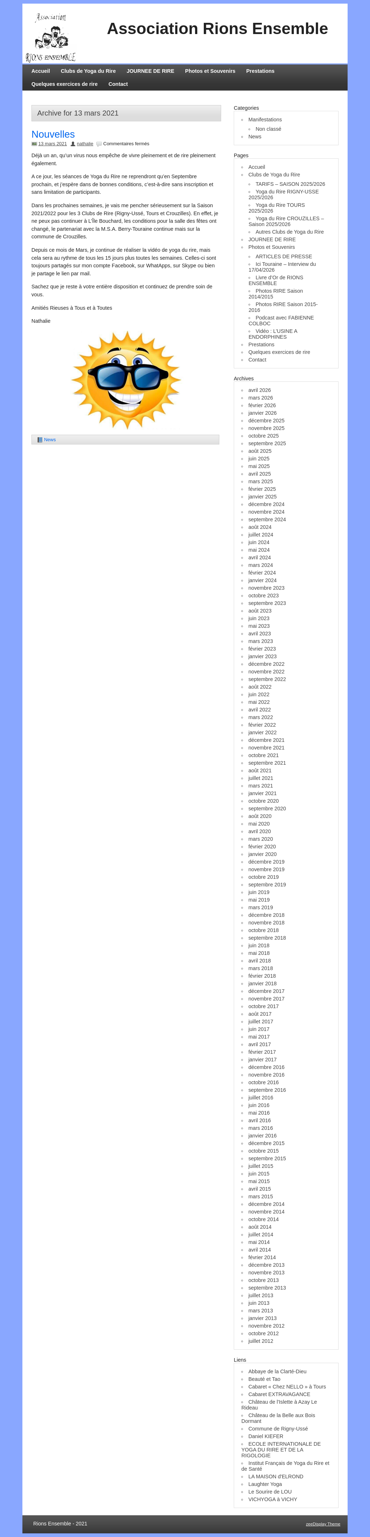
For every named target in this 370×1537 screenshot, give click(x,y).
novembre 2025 (266, 428)
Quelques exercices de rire (64, 84)
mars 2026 (260, 398)
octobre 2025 (263, 436)
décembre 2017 (266, 991)
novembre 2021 (266, 748)
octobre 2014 (263, 1219)
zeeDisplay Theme (323, 1524)
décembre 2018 (266, 915)
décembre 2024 (266, 504)
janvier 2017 (262, 1059)
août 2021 (259, 770)
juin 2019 (258, 892)
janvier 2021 (262, 793)
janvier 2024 (262, 580)
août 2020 (259, 816)
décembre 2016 (266, 1067)
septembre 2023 (267, 603)
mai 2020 (259, 824)
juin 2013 (258, 1303)
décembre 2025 (266, 420)
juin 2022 (258, 694)
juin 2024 (258, 542)
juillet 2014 (260, 1234)
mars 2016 (260, 1128)
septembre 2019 (267, 884)
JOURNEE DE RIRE (150, 71)
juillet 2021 (260, 778)
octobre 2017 (263, 1006)
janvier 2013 (262, 1318)
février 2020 (262, 846)
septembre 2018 (267, 938)
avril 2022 (259, 710)
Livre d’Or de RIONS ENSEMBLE (276, 280)
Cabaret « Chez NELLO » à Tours (287, 1387)
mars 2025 (260, 481)
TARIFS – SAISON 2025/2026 (290, 184)
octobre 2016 (263, 1082)
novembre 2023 (266, 588)
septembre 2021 (267, 763)
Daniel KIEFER (265, 1436)
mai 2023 (259, 626)
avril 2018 (259, 961)
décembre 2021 (266, 740)
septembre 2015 (267, 1158)
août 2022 (259, 687)
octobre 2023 (263, 595)
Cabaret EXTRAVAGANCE (279, 1394)
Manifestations (265, 119)
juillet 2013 (260, 1295)
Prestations (260, 71)
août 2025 (259, 451)
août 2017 (259, 1014)
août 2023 (259, 611)
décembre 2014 (266, 1204)
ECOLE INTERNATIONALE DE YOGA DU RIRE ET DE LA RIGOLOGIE (281, 1449)
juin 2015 (258, 1174)
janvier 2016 (262, 1136)
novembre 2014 (266, 1212)
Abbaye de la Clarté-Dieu (277, 1371)
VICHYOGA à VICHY (272, 1499)
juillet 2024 (260, 535)
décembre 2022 (266, 664)
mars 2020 (260, 839)
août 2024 (259, 527)
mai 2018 (259, 953)
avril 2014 (259, 1250)
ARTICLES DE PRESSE (283, 256)
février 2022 (262, 725)
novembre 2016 (266, 1075)
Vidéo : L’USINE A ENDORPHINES (273, 334)
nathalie (85, 143)
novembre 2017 (266, 999)
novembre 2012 (266, 1326)
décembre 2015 (266, 1143)
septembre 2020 (267, 808)
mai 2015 (259, 1181)
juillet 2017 (260, 1021)
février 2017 (262, 1052)
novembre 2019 (266, 869)
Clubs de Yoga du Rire (88, 71)
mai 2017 (259, 1037)
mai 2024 (259, 550)
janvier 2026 (262, 413)
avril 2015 (259, 1189)
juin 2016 (258, 1105)
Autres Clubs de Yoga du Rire (289, 232)
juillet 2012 (260, 1341)
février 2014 (262, 1257)
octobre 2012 (263, 1333)
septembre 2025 (267, 443)
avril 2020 (259, 831)
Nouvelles (53, 134)
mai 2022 (259, 702)
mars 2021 (260, 786)
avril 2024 (259, 557)
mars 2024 (260, 565)
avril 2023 (259, 633)
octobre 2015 (263, 1151)
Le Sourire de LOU (270, 1492)
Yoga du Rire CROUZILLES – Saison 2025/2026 (286, 221)
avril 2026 (259, 390)
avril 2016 (259, 1120)
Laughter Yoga (265, 1484)
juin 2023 (258, 618)
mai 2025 (259, 466)
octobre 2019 (263, 877)
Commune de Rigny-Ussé (278, 1429)
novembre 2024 (266, 512)
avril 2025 (259, 474)
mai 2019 (259, 900)
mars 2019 (260, 907)
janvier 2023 (262, 656)
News (50, 439)
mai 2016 (259, 1113)
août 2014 (259, 1227)
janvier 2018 (262, 983)
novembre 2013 (266, 1272)
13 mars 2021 (52, 143)
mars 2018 (260, 968)
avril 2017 (259, 1044)
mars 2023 (260, 641)
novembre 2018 (266, 923)
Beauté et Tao (264, 1379)
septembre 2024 (267, 519)
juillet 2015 (260, 1166)
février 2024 (262, 573)
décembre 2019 (266, 862)
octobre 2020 (263, 801)
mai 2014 (259, 1242)
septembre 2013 (267, 1288)
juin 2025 (258, 458)
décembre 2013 (266, 1265)
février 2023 (262, 649)
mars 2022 (260, 717)
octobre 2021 (263, 755)
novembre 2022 (266, 671)
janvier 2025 (262, 497)
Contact (118, 84)
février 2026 (262, 405)
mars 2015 (260, 1196)
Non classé (268, 129)
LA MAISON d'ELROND (275, 1476)
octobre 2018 (263, 930)
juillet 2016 (260, 1097)
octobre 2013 (263, 1280)
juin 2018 (258, 945)
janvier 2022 (262, 732)
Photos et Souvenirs (210, 71)
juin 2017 (258, 1029)
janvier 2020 (262, 854)
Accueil (40, 71)
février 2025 (262, 489)
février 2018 (262, 976)
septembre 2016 (267, 1090)
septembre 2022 (267, 679)
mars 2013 (260, 1310)
